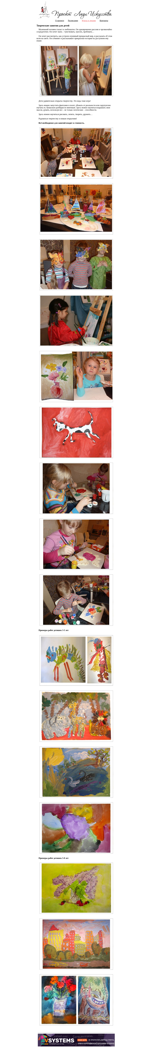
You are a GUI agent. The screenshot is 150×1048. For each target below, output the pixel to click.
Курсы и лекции (89, 20)
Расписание (73, 20)
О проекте (59, 20)
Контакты (104, 20)
